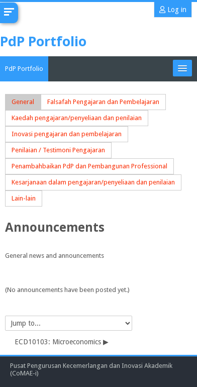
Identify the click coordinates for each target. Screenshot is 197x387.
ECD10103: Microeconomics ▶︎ (62, 342)
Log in (172, 10)
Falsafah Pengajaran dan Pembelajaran (103, 102)
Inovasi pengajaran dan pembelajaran (67, 134)
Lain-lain (24, 198)
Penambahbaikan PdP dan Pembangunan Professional (89, 166)
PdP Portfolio (24, 68)
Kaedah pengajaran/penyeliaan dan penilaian (77, 118)
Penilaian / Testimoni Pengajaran (58, 150)
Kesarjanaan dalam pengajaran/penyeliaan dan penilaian (93, 182)
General (23, 102)
